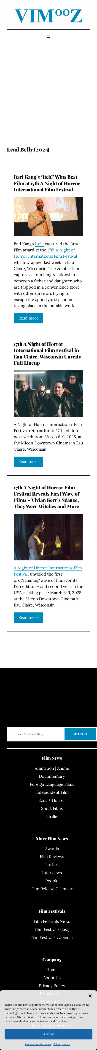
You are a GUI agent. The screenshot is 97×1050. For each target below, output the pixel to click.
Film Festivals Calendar (51, 937)
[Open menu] (48, 36)
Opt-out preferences (38, 1044)
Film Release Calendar (52, 888)
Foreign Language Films (52, 784)
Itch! (39, 243)
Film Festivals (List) (52, 929)
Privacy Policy (61, 1044)
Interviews (52, 872)
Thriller (52, 816)
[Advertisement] (43, 98)
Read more (28, 318)
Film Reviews (52, 856)
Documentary (52, 776)
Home (52, 969)
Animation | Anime (52, 768)
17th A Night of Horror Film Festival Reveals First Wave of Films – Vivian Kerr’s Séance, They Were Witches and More (46, 497)
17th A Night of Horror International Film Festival (45, 253)
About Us (51, 977)
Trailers (52, 864)
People (51, 880)
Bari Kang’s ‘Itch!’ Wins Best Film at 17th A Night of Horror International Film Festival (47, 183)
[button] (90, 996)
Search (80, 734)
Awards (52, 848)
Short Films (52, 808)
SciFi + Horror (51, 800)
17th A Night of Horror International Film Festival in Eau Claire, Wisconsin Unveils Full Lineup (47, 353)
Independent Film (52, 792)
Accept (48, 1034)
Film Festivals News (52, 921)
